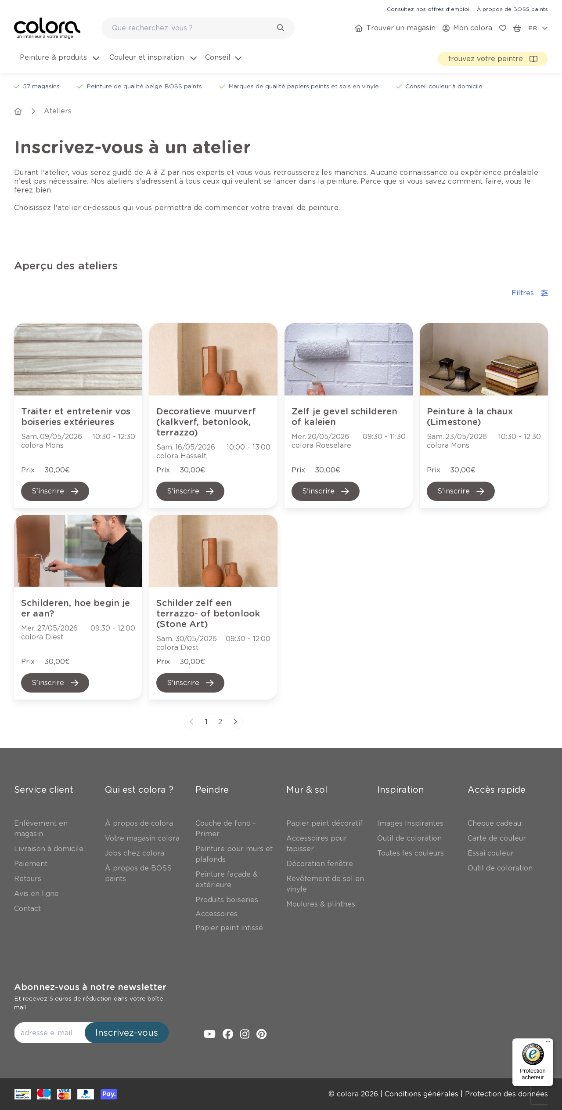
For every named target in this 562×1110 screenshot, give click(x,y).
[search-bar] (192, 28)
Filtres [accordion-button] (530, 293)
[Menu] (548, 1043)
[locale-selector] (538, 28)
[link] (428, 9)
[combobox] (198, 28)
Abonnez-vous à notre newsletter (90, 987)
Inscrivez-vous (126, 1032)
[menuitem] (59, 63)
